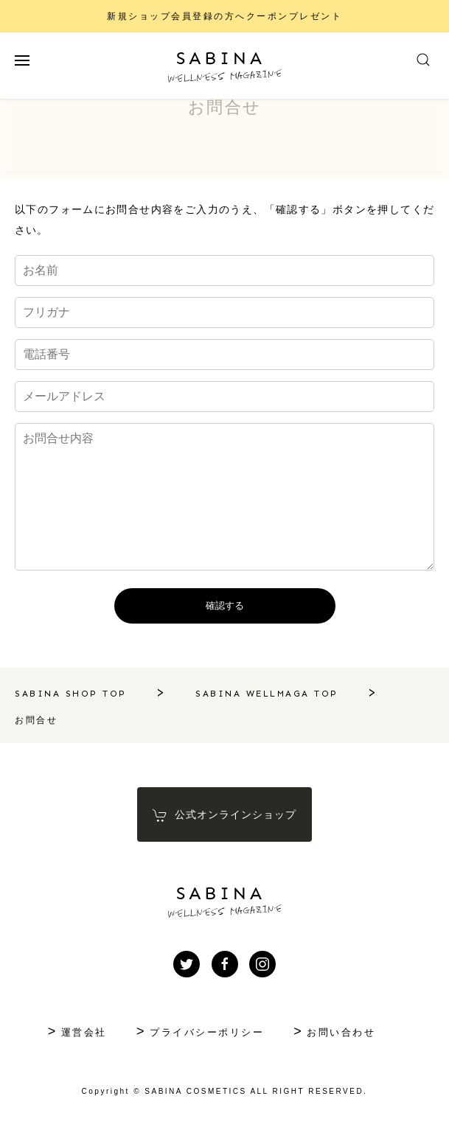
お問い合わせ (341, 1032)
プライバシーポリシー (207, 1032)
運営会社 (84, 1032)
